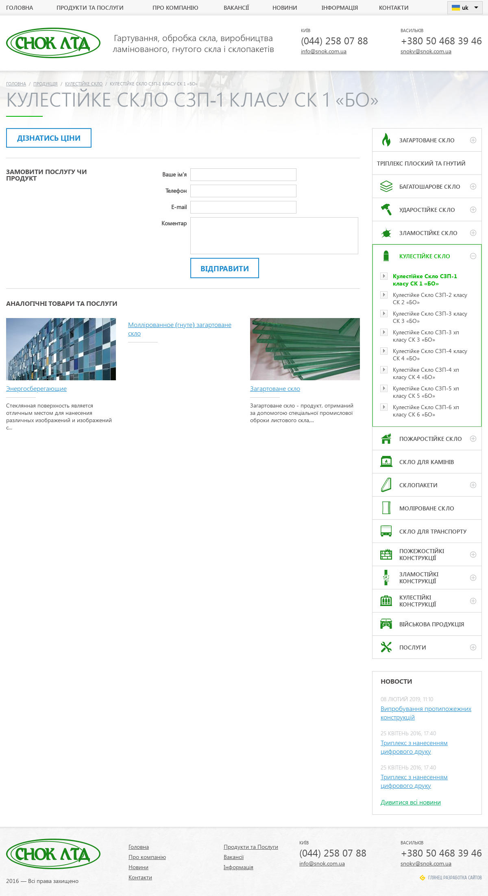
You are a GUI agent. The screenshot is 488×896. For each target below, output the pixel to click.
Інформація (340, 7)
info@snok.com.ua (323, 51)
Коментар (174, 223)
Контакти (394, 7)
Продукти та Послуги (90, 7)
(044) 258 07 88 (334, 40)
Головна (19, 7)
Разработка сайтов (462, 878)
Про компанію (175, 7)
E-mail (179, 207)
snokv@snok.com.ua (426, 51)
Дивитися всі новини (411, 802)
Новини (284, 7)
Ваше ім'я (174, 174)
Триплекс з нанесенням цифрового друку (414, 746)
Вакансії (236, 7)
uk (465, 7)
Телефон (176, 190)
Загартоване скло (275, 388)
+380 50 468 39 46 (441, 40)
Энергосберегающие (36, 388)
